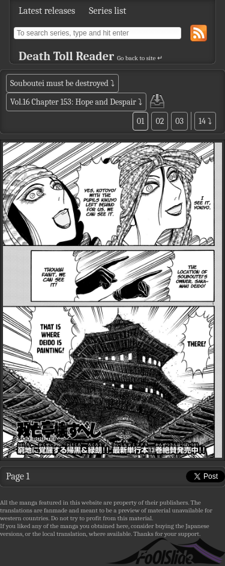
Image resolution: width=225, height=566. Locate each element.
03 (179, 121)
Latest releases (47, 10)
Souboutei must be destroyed (59, 83)
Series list (107, 10)
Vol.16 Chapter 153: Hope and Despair (73, 102)
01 (140, 121)
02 (159, 121)
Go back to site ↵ (140, 58)
